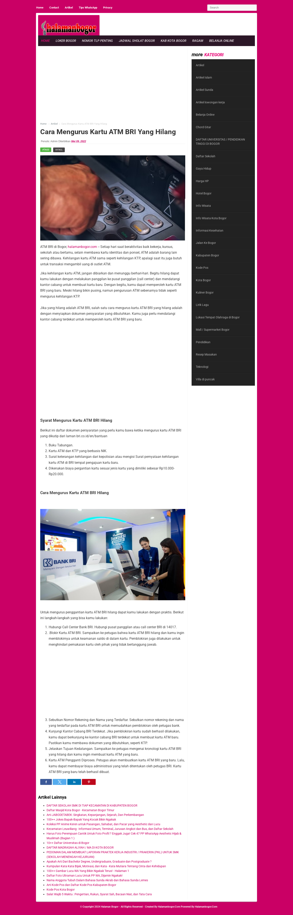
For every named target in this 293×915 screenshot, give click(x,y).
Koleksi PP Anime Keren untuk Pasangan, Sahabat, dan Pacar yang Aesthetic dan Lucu (103, 824)
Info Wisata (203, 205)
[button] (46, 782)
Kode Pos (202, 267)
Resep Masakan (206, 354)
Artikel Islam (204, 77)
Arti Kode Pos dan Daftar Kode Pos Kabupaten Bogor (81, 885)
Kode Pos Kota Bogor (61, 889)
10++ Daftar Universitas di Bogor (68, 843)
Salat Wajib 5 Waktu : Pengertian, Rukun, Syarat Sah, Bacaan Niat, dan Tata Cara (99, 894)
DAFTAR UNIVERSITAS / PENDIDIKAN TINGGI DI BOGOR (220, 141)
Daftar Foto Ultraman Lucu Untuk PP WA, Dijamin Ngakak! (85, 875)
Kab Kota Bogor (173, 41)
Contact (54, 7)
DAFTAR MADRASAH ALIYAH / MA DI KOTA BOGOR (80, 847)
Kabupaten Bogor (207, 255)
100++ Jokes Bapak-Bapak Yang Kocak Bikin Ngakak (81, 819)
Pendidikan (203, 342)
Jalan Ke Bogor (206, 243)
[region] (178, 24)
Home (39, 7)
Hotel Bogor (203, 193)
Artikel (69, 7)
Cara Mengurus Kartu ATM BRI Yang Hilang (108, 131)
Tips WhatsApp (88, 7)
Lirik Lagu (202, 304)
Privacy (107, 7)
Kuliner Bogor (205, 292)
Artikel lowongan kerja (210, 102)
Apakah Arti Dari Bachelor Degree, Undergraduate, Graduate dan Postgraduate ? (99, 861)
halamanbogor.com (82, 247)
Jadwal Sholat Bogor (137, 41)
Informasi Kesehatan (209, 230)
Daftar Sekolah (205, 156)
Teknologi (202, 366)
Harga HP (202, 181)
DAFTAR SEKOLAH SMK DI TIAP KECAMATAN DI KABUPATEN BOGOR (92, 805)
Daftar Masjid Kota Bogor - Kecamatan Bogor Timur (80, 810)
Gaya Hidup (203, 168)
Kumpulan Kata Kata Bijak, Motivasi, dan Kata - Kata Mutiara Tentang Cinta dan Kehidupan (106, 866)
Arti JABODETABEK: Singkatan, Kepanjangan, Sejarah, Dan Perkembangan (95, 815)
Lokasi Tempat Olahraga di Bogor (218, 317)
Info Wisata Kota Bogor (211, 218)
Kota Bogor (203, 280)
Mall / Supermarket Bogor (212, 329)
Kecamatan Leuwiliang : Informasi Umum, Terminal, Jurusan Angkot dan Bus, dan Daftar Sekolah (110, 829)
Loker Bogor (66, 41)
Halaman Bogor (109, 906)
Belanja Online (221, 41)
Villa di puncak (205, 379)
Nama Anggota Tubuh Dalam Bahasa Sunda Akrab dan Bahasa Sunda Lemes (97, 880)
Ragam (197, 41)
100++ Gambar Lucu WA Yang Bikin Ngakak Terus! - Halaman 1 (88, 871)
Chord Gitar (203, 127)
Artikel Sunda (204, 89)
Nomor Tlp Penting (97, 41)
